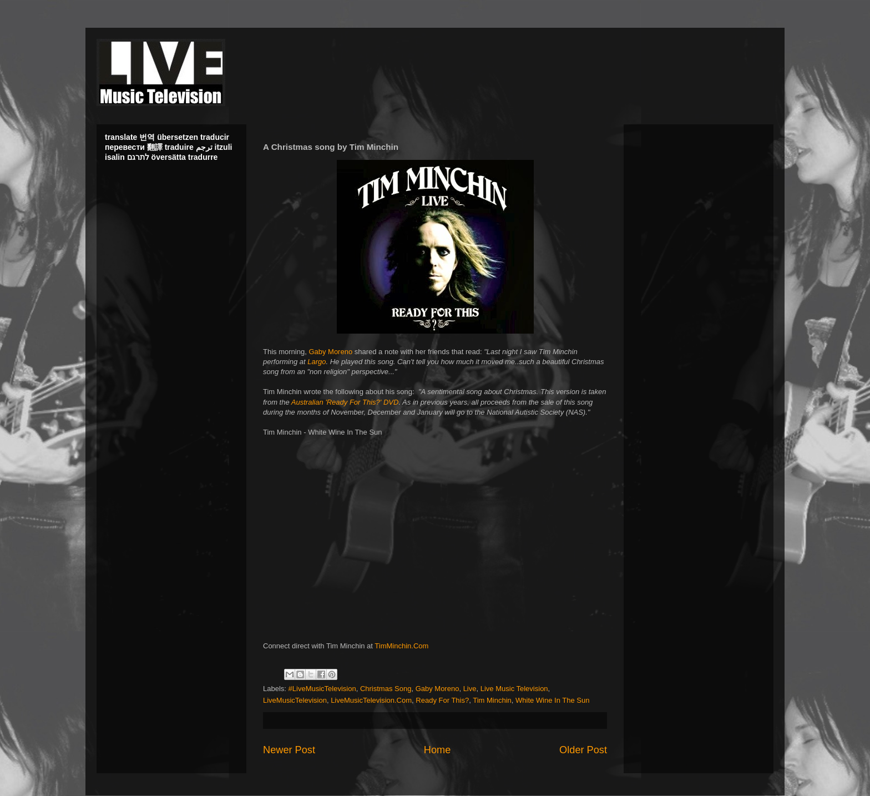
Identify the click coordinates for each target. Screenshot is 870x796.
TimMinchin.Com (401, 646)
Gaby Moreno (330, 351)
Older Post (583, 749)
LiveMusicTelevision (295, 700)
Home (437, 749)
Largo (316, 361)
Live (470, 688)
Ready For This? (442, 700)
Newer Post (289, 749)
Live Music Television (514, 688)
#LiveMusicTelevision (322, 688)
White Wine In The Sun (552, 700)
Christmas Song (385, 688)
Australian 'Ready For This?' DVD (345, 402)
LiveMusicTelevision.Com (371, 700)
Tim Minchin (492, 700)
